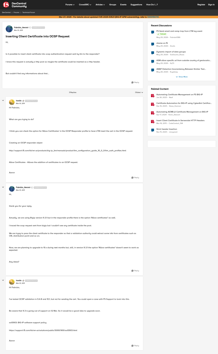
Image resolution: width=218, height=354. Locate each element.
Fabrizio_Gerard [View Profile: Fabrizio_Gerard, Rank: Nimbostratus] (21, 27)
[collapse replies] (3, 100)
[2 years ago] (161, 115)
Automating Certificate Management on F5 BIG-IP (179, 94)
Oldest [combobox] (139, 92)
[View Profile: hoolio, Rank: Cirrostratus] (12, 102)
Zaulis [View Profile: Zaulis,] (172, 46)
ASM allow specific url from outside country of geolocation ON (183, 60)
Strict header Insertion (166, 129)
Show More (182, 77)
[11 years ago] (161, 123)
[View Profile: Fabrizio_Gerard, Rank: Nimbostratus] (9, 28)
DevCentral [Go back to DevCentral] (6, 12)
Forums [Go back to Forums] (16, 12)
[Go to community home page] (14, 4)
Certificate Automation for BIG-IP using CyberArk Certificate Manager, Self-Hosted (184, 103)
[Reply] (135, 82)
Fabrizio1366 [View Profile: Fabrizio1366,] (175, 37)
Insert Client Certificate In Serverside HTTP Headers (180, 120)
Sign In (211, 4)
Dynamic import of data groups (171, 52)
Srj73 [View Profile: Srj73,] (172, 63)
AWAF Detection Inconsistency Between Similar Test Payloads (180, 69)
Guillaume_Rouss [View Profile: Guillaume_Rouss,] (177, 55)
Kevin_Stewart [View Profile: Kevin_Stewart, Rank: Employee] (174, 115)
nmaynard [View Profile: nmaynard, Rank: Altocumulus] (173, 132)
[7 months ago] (161, 106)
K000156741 (153, 17)
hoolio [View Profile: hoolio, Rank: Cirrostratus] (18, 101)
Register (201, 4)
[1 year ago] (161, 97)
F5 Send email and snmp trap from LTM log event (179, 31)
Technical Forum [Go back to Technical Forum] (28, 12)
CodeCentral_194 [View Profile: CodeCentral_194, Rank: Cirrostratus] (176, 123)
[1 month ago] (162, 37)
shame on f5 (162, 43)
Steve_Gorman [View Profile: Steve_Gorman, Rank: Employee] (175, 106)
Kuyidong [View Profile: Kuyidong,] (174, 72)
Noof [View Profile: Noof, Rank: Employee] (171, 97)
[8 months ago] (161, 132)
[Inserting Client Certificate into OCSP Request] (20, 104)
